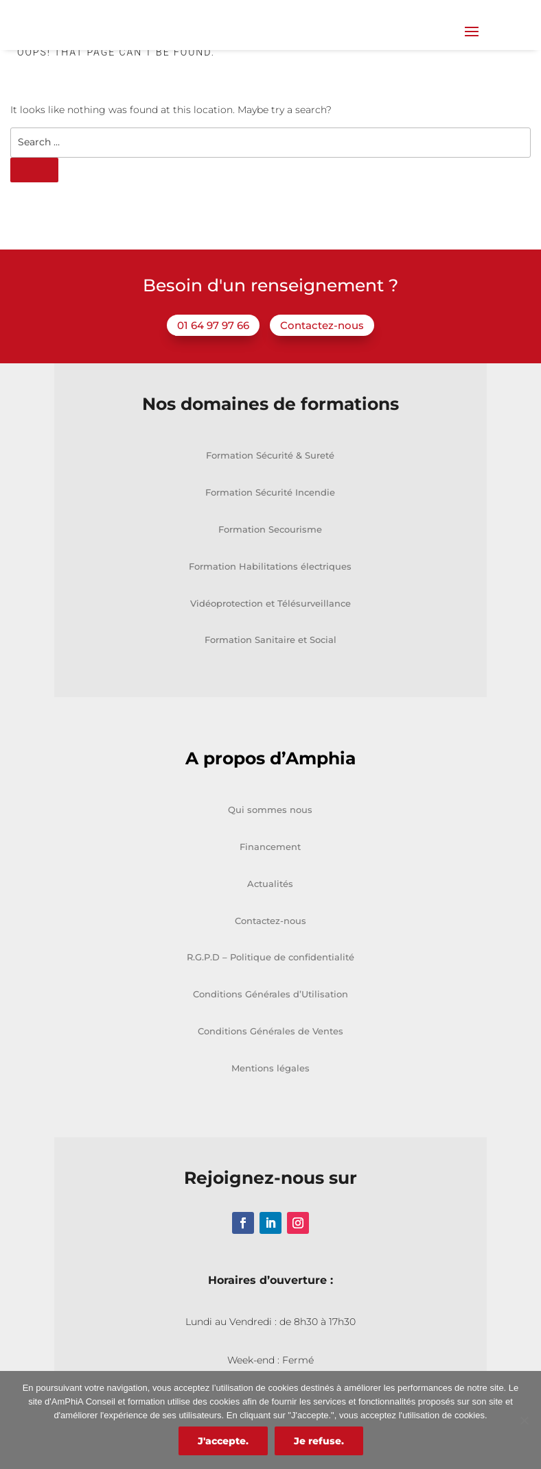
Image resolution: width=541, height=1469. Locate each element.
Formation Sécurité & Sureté (270, 491)
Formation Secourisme (270, 565)
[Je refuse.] (524, 1420)
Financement (270, 882)
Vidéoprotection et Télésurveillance (270, 638)
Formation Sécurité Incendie (270, 528)
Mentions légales (270, 1104)
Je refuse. (319, 1441)
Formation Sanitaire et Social (270, 675)
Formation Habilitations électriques (270, 602)
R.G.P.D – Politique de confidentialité (270, 993)
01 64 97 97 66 (213, 361)
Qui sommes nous (270, 845)
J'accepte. (223, 1441)
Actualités (270, 919)
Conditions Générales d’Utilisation (270, 1030)
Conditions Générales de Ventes (270, 1067)
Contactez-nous (322, 361)
